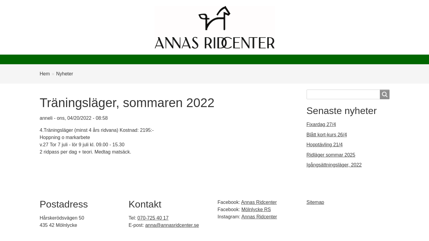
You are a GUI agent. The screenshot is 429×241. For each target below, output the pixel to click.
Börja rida (132, 59)
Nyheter (100, 59)
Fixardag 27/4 (321, 124)
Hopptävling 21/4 (325, 144)
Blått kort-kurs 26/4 (327, 134)
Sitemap (315, 202)
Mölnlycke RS (256, 209)
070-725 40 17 (153, 217)
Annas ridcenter (61, 59)
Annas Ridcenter (259, 202)
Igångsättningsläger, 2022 (334, 164)
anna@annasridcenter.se (172, 225)
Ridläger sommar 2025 (331, 154)
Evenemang (169, 59)
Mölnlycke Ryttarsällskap (224, 59)
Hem (45, 73)
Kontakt (274, 59)
